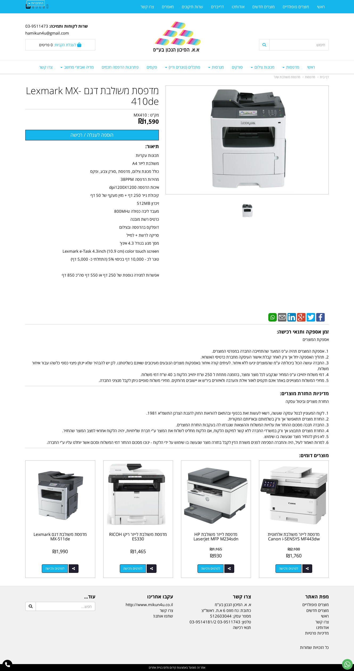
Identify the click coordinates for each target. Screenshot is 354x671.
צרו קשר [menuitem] (45, 67)
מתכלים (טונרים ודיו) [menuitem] (182, 67)
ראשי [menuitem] (311, 67)
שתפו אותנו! (163, 616)
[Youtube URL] (33, 6)
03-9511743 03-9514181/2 (215, 621)
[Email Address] (28, 6)
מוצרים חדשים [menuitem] (263, 6)
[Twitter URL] (44, 6)
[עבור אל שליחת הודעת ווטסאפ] (347, 664)
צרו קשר (166, 610)
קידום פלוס (169, 667)
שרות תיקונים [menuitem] (192, 6)
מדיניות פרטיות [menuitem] (317, 633)
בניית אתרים (156, 667)
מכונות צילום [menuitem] (262, 67)
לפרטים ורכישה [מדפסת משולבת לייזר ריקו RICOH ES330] (132, 568)
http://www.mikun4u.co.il (149, 604)
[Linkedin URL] (40, 6)
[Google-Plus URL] (37, 6)
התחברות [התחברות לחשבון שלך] (35, 3)
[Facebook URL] (47, 6)
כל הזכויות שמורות (314, 647)
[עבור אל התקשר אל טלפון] (7, 665)
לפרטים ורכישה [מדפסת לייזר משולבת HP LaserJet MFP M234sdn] (210, 568)
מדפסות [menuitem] (290, 67)
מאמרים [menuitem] (168, 6)
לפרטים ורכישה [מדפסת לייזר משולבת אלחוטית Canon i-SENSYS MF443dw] (288, 568)
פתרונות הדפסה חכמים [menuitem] (120, 67)
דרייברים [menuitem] (217, 6)
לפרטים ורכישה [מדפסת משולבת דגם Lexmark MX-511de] (54, 568)
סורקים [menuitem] (237, 67)
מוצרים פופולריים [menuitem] (296, 6)
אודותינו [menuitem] (238, 6)
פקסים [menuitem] (152, 67)
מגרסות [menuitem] (216, 67)
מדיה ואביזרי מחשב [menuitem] (77, 67)
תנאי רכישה (242, 627)
